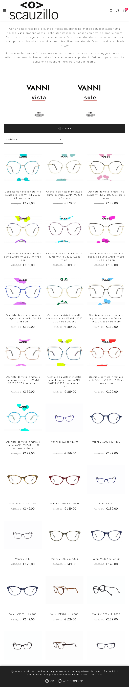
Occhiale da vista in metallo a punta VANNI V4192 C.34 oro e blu (23, 257)
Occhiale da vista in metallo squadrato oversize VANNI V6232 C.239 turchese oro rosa (64, 381)
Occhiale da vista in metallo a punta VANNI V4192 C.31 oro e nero (106, 195)
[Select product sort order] (33, 139)
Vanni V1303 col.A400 (22, 614)
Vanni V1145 (23, 559)
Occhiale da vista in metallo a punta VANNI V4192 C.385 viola (64, 257)
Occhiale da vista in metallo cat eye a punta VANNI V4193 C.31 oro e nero (106, 257)
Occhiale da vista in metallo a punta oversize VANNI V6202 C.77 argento (64, 195)
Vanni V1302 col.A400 (106, 559)
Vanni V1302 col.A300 (64, 559)
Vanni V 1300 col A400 (106, 441)
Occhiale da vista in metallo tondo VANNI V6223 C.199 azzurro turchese (23, 445)
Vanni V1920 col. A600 (64, 614)
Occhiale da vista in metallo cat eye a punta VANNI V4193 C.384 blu (23, 318)
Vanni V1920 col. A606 (106, 614)
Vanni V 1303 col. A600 (23, 503)
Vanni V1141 (106, 503)
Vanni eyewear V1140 (64, 441)
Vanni (21, 33)
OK (52, 681)
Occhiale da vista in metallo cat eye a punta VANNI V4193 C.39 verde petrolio (64, 318)
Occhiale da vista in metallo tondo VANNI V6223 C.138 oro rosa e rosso (106, 380)
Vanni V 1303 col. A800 (64, 503)
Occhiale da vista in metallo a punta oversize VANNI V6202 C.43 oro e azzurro (23, 195)
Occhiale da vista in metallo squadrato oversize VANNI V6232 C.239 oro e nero (23, 380)
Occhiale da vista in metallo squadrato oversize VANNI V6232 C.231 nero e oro (106, 318)
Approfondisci (73, 681)
